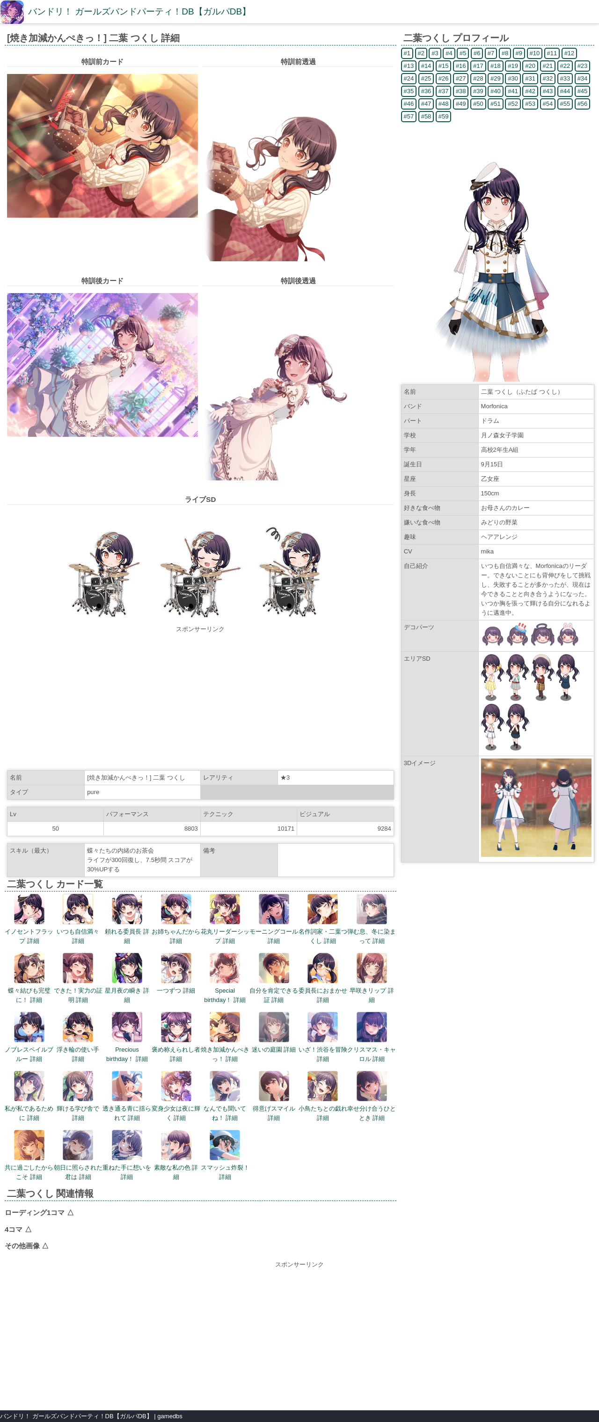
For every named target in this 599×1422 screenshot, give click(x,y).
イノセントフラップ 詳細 (29, 919)
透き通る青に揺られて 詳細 (126, 1096)
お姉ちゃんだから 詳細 (176, 919)
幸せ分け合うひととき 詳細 (371, 1096)
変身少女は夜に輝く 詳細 (176, 1096)
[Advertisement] (200, 699)
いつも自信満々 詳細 (78, 919)
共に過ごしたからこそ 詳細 (29, 1155)
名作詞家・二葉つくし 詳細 (323, 919)
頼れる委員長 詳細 (127, 919)
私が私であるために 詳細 (29, 1096)
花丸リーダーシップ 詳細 (225, 919)
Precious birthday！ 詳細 (127, 1037)
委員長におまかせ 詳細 (323, 978)
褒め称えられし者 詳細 (176, 1037)
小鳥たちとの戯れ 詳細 (323, 1096)
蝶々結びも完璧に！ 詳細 (29, 978)
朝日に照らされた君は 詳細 (78, 1155)
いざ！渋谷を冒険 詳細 (323, 1037)
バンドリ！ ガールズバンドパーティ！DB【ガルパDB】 (139, 11)
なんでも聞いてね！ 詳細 (225, 1096)
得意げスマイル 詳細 (274, 1096)
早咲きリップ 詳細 (372, 978)
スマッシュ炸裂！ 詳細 (225, 1155)
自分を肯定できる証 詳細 (273, 978)
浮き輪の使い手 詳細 (78, 1037)
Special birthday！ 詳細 (225, 978)
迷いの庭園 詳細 (274, 1032)
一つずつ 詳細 (176, 973)
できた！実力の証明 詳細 (78, 978)
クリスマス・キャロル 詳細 (371, 1037)
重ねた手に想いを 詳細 (126, 1155)
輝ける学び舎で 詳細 (78, 1096)
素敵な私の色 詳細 (176, 1155)
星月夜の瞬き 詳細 (127, 978)
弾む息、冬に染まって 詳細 (371, 919)
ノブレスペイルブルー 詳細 (29, 1037)
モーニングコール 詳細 (273, 919)
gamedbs (169, 1416)
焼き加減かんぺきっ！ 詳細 (225, 1037)
